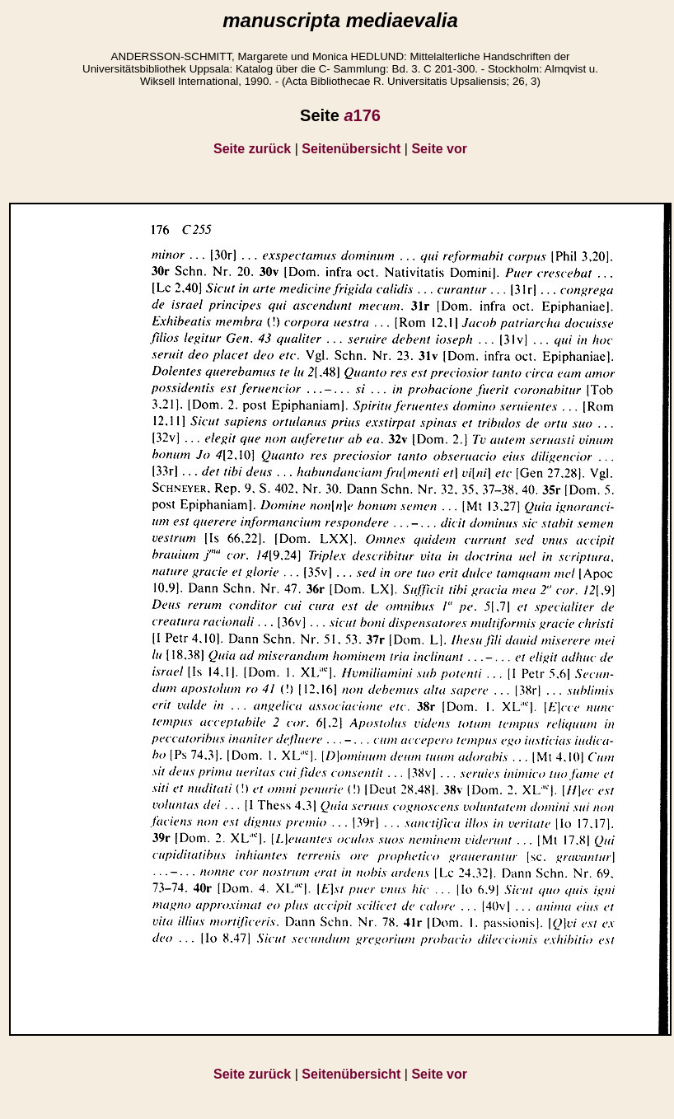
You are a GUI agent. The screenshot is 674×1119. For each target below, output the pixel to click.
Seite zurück (252, 149)
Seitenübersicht (351, 149)
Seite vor (439, 149)
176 (362, 115)
